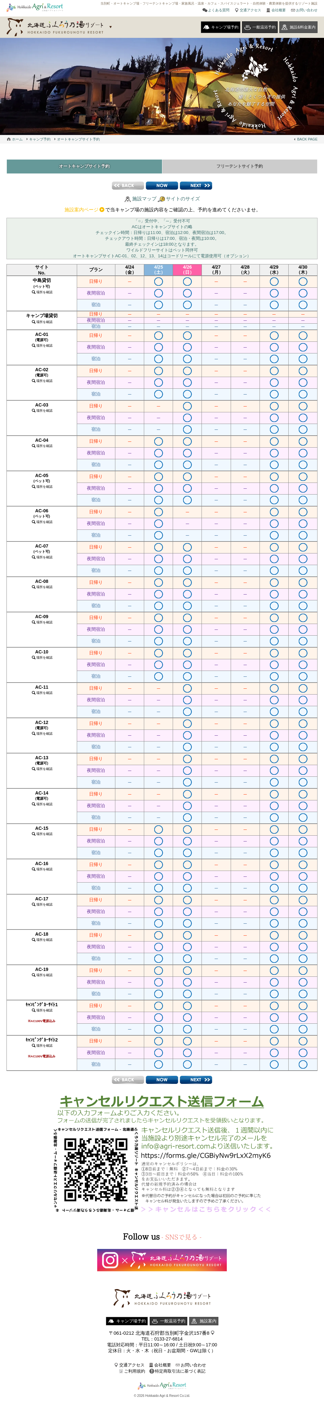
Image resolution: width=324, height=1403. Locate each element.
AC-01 (41, 342)
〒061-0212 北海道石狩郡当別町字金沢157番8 (159, 1335)
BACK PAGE (307, 139)
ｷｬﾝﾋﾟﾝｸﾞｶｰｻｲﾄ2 (42, 1050)
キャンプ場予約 (224, 27)
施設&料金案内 (303, 27)
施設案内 (208, 1323)
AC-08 (41, 586)
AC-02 (41, 377)
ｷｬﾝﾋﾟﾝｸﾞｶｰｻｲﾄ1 (42, 1014)
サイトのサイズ (183, 201)
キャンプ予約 (40, 139)
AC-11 (41, 692)
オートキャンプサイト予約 (78, 139)
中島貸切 (41, 288)
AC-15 (41, 833)
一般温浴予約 (264, 27)
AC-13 (41, 765)
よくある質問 (218, 10)
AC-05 (41, 483)
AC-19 (41, 974)
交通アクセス (250, 10)
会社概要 (279, 10)
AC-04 (41, 445)
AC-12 (41, 730)
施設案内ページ (81, 212)
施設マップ (144, 201)
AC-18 (41, 939)
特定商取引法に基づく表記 (180, 1373)
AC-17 (41, 903)
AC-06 (41, 518)
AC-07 (41, 553)
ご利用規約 (134, 1373)
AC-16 (41, 868)
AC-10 (41, 656)
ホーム (17, 139)
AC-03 (41, 410)
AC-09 (41, 621)
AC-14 (41, 800)
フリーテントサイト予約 (240, 167)
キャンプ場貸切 (42, 320)
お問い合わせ (307, 10)
